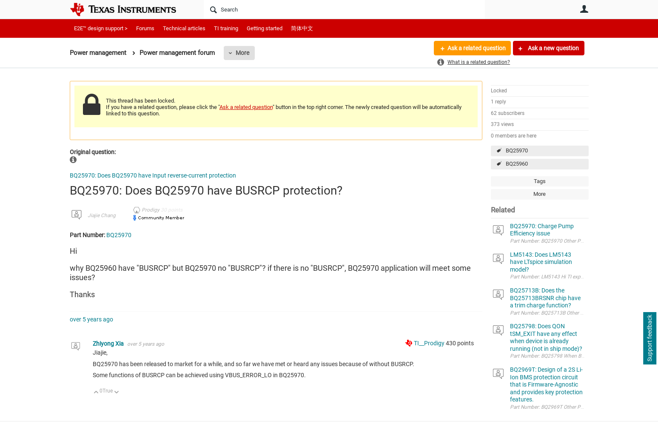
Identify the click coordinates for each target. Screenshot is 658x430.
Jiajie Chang (102, 215)
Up (96, 392)
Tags (540, 181)
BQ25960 (517, 164)
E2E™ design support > (101, 28)
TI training (226, 28)
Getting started (264, 28)
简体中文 (302, 28)
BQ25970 (517, 150)
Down (116, 392)
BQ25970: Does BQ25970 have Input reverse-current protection (153, 175)
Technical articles (184, 28)
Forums (145, 28)
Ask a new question (553, 48)
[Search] (344, 9)
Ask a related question (476, 48)
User (584, 9)
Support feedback (649, 338)
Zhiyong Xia (109, 343)
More (242, 52)
